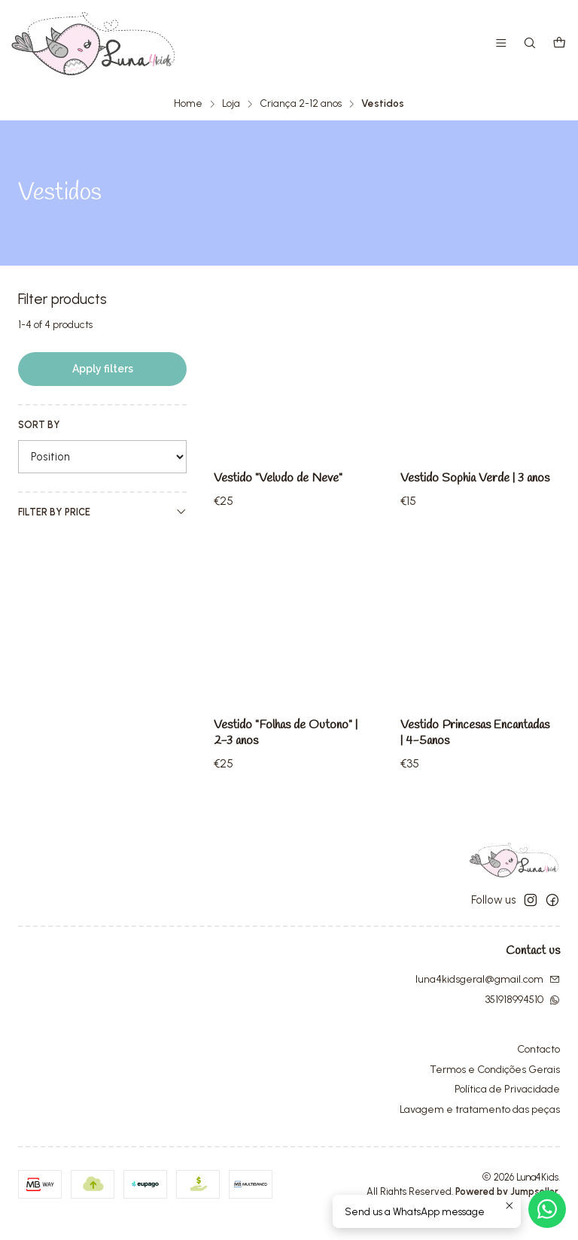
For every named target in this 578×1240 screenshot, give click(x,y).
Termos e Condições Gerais (495, 1088)
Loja (231, 103)
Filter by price (102, 511)
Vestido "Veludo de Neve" (281, 478)
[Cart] (560, 44)
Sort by (39, 424)
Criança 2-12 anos (301, 103)
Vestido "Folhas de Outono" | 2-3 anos (287, 789)
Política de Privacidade (507, 1108)
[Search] (531, 44)
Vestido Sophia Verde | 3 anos (464, 486)
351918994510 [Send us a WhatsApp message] (522, 1018)
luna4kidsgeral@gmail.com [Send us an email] (487, 998)
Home (188, 103)
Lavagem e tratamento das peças (480, 1129)
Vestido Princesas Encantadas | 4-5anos (459, 810)
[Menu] (503, 44)
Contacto (538, 1068)
